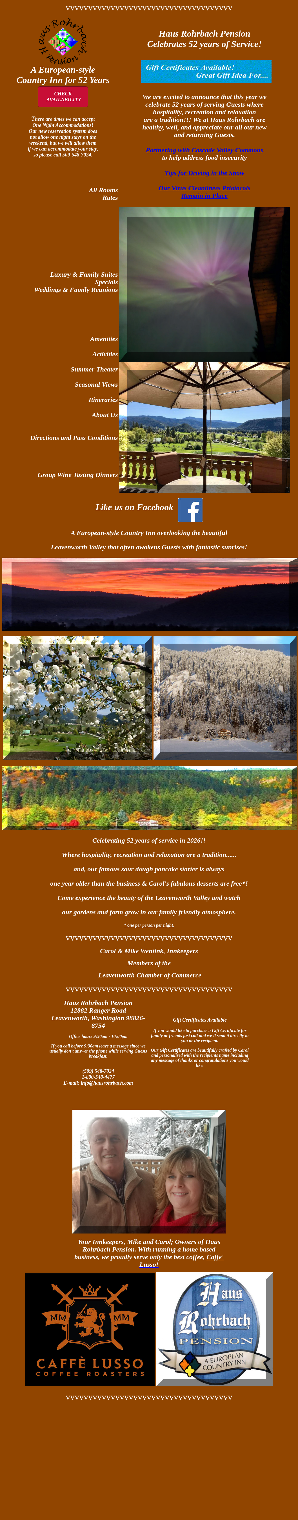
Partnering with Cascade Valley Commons (204, 150)
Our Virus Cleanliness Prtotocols (204, 188)
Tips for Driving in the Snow (204, 172)
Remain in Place (204, 195)
